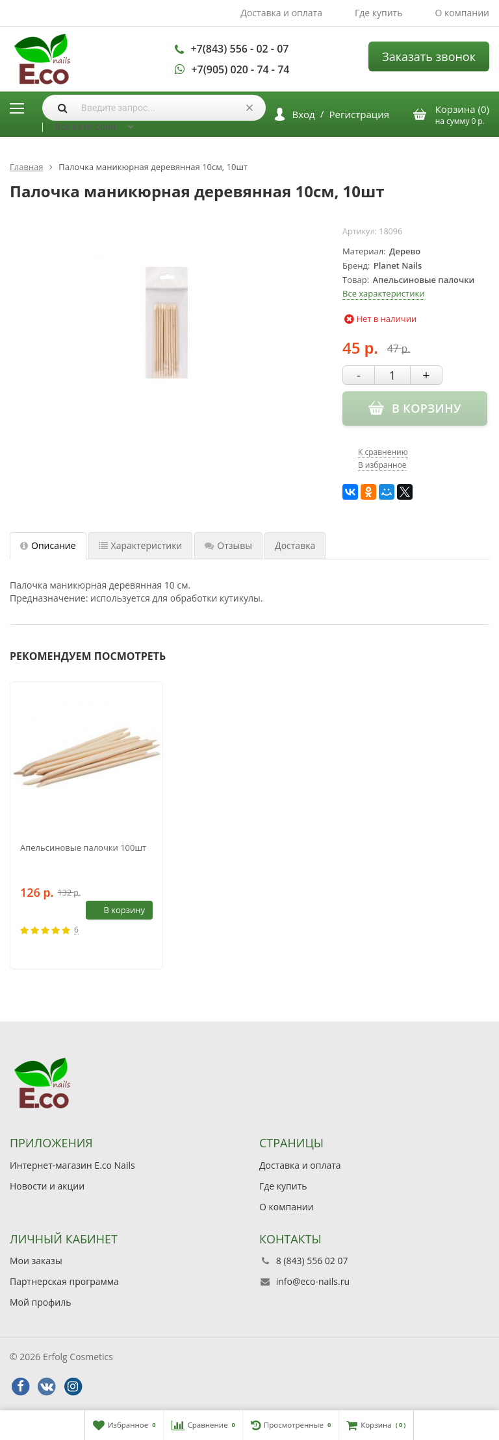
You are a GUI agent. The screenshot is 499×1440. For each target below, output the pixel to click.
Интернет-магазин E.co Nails (72, 1165)
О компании (462, 12)
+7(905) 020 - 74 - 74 (240, 69)
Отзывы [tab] (228, 545)
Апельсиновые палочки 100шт (83, 847)
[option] (86, 825)
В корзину (117, 910)
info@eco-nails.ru (313, 1281)
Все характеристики (383, 293)
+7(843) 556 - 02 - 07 (239, 49)
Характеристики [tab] (141, 545)
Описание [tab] (48, 545)
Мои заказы (36, 1260)
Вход (303, 114)
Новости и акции (47, 1186)
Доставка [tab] (295, 545)
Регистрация (359, 114)
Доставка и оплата (281, 12)
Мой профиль (40, 1302)
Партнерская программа (64, 1281)
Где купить (379, 12)
